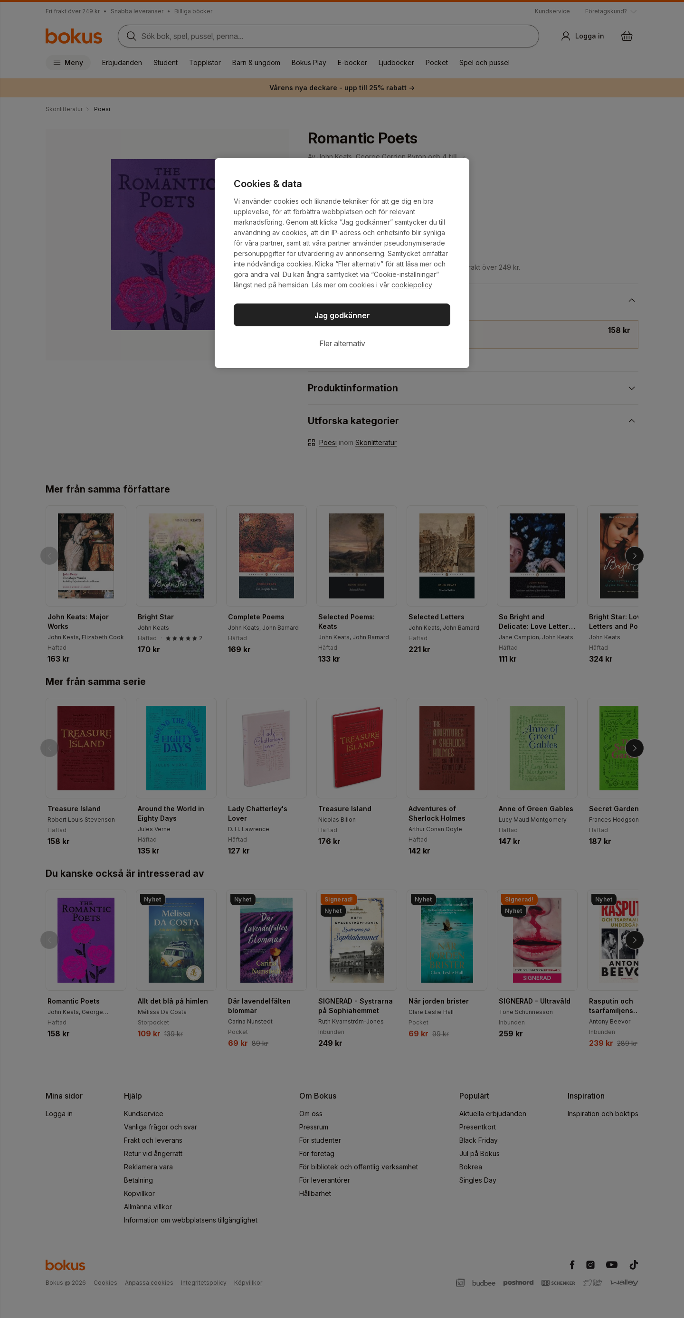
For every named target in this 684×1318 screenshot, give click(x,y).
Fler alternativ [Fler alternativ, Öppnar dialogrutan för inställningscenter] (342, 343)
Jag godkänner (342, 315)
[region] (342, 263)
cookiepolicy (411, 285)
